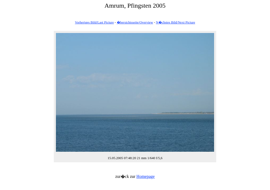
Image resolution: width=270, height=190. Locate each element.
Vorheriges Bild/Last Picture (94, 22)
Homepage (145, 176)
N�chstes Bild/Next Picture (175, 22)
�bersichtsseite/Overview (135, 22)
